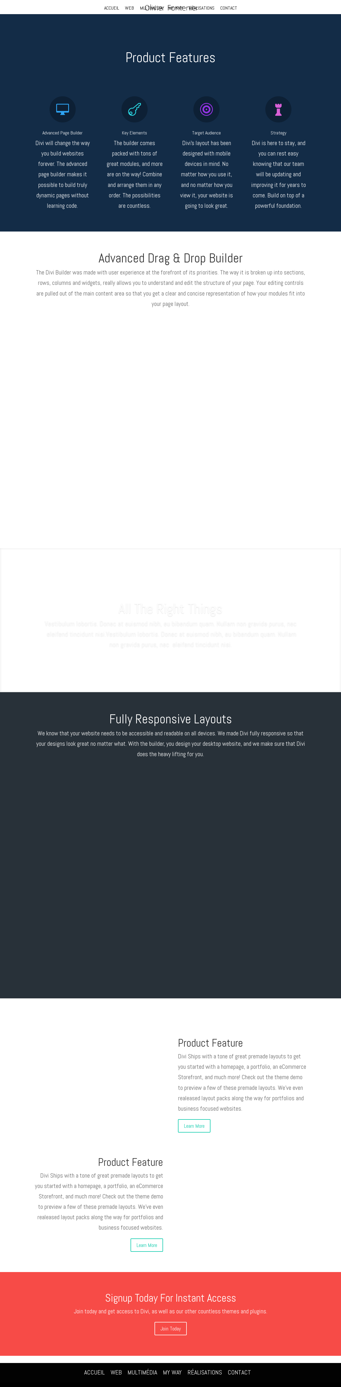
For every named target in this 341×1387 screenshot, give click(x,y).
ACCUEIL (111, 8)
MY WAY (175, 8)
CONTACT (228, 8)
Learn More (194, 1125)
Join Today (170, 1328)
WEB (129, 8)
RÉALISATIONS (201, 8)
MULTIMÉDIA (151, 8)
